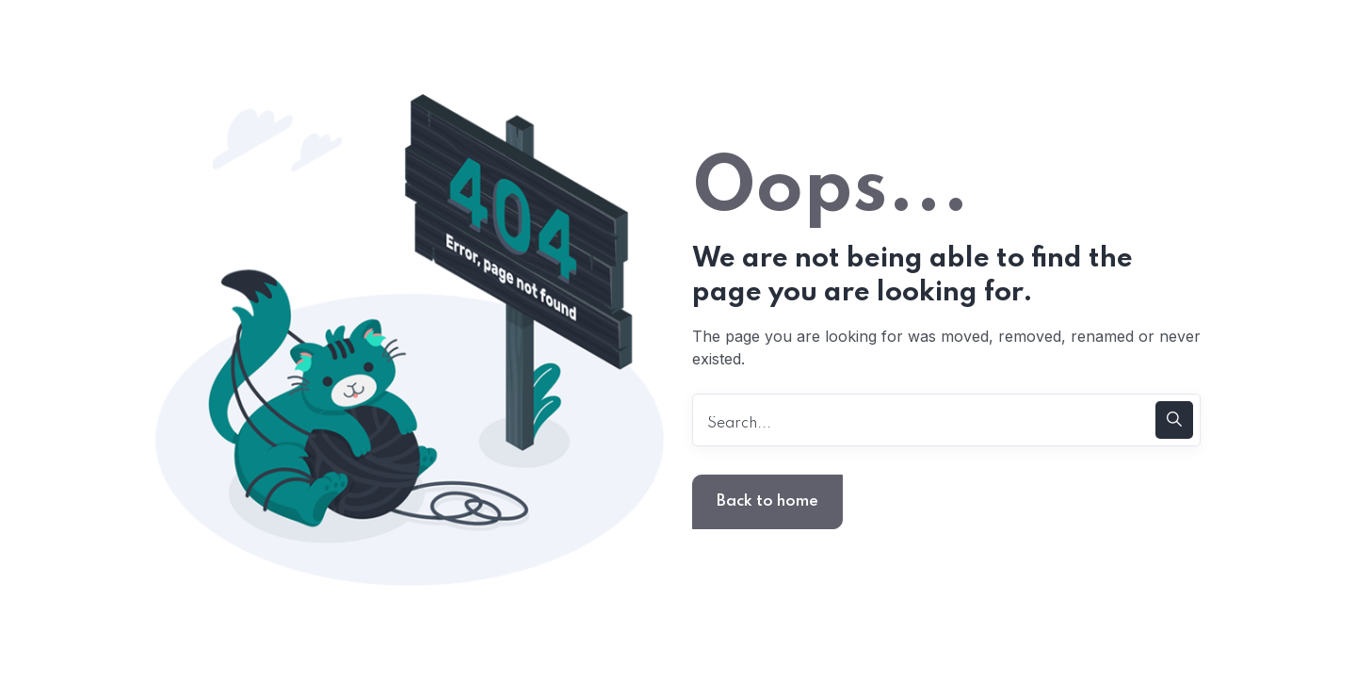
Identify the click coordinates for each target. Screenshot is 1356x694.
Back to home (767, 501)
